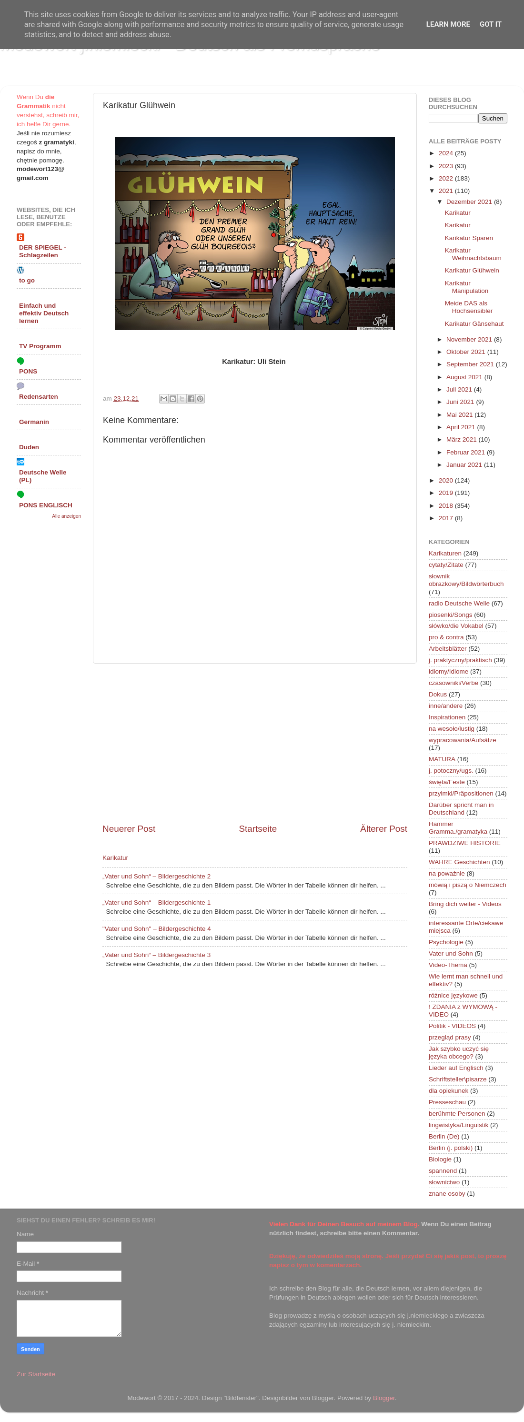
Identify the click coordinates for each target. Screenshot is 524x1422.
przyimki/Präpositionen (461, 793)
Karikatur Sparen (469, 238)
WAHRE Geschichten (459, 862)
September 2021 (471, 364)
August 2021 (465, 377)
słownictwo (444, 1182)
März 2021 (462, 439)
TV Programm (40, 346)
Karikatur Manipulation (467, 287)
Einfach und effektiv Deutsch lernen (44, 313)
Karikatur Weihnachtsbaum (473, 254)
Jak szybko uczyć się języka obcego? (459, 1052)
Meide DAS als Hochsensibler (469, 307)
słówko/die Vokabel (456, 625)
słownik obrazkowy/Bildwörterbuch (466, 580)
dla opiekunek (448, 1090)
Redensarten (38, 396)
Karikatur (115, 857)
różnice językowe (453, 995)
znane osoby (447, 1193)
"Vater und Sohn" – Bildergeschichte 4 (156, 928)
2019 (447, 492)
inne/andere (446, 705)
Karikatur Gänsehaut (474, 323)
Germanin (34, 421)
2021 (447, 190)
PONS (28, 371)
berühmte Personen (457, 1113)
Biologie (440, 1159)
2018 (447, 505)
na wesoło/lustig (451, 728)
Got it (491, 24)
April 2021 (461, 427)
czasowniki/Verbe (453, 682)
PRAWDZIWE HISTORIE (465, 843)
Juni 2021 (461, 401)
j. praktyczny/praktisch (460, 660)
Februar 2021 (466, 452)
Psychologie (446, 942)
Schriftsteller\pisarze (458, 1079)
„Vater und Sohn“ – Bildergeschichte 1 (156, 902)
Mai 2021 (460, 414)
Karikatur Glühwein (472, 270)
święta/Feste (447, 782)
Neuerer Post (128, 829)
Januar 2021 (465, 464)
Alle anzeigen (66, 516)
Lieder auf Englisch (456, 1067)
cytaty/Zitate (446, 564)
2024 (447, 153)
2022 (447, 178)
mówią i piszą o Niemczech (467, 884)
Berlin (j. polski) (451, 1147)
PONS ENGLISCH (45, 505)
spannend (443, 1170)
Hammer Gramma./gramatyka (458, 827)
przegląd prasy (450, 1037)
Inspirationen (447, 717)
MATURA (442, 759)
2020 (447, 480)
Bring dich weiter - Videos (465, 904)
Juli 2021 (460, 389)
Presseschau (447, 1102)
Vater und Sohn (451, 953)
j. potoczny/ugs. (451, 770)
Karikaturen (445, 553)
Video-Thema (448, 964)
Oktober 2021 (466, 351)
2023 (447, 166)
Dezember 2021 (470, 201)
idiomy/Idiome (448, 671)
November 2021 (470, 339)
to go (27, 280)
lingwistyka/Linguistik (458, 1125)
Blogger (384, 1398)
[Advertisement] (254, 743)
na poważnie (447, 873)
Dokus (438, 694)
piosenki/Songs (451, 614)
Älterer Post (383, 829)
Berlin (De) (444, 1136)
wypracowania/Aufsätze (462, 740)
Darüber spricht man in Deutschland (461, 808)
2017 (447, 518)
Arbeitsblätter (448, 648)
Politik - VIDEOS (452, 1025)
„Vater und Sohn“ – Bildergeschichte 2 (156, 876)
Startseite (258, 829)
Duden (29, 447)
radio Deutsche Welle (459, 603)
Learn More (448, 24)
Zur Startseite (36, 1374)
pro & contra (446, 637)
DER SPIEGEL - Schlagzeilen (42, 251)
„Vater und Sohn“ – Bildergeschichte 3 (156, 954)
